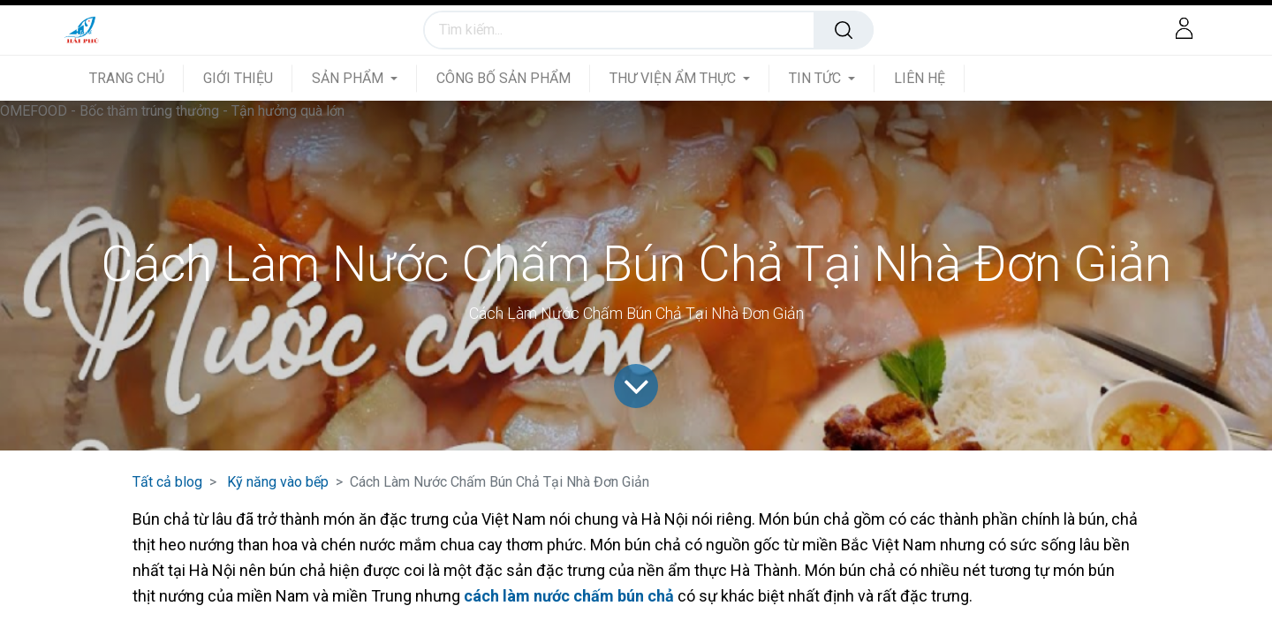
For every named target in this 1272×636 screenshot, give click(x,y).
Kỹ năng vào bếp (278, 481)
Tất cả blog (167, 481)
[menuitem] (136, 78)
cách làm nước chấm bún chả (569, 596)
